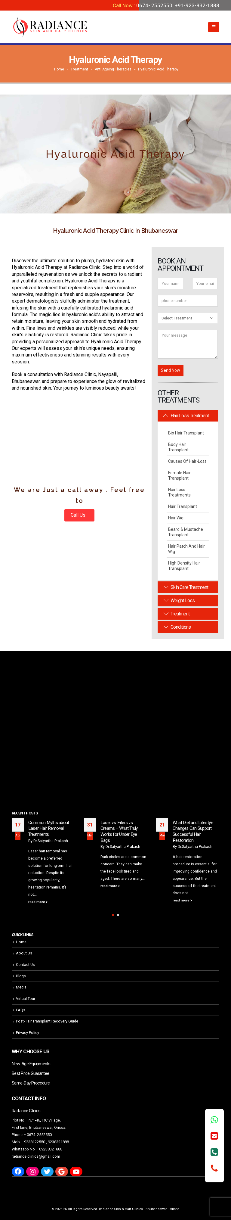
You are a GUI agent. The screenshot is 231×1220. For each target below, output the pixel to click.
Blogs (21, 976)
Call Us (79, 515)
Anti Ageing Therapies (113, 69)
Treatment (79, 69)
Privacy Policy (27, 1032)
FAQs (20, 1010)
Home (59, 69)
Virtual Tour (25, 998)
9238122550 (34, 1142)
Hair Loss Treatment (186, 416)
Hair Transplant (182, 506)
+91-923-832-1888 (197, 5)
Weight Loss (179, 600)
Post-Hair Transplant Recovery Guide (47, 1021)
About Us (24, 953)
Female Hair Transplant (179, 475)
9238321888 (58, 1142)
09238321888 (50, 1149)
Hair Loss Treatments (179, 492)
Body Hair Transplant (178, 447)
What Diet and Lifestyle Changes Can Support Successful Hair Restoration (193, 831)
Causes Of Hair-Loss (187, 461)
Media (21, 987)
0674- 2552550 (154, 5)
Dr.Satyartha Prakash (50, 841)
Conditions (177, 627)
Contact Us (25, 964)
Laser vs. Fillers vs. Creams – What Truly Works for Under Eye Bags (119, 831)
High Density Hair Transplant (184, 566)
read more (38, 902)
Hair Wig (175, 517)
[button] (113, 915)
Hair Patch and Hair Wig (186, 549)
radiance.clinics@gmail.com (36, 1156)
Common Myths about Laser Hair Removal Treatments (48, 828)
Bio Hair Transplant (186, 433)
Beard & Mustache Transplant (185, 532)
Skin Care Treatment (186, 587)
